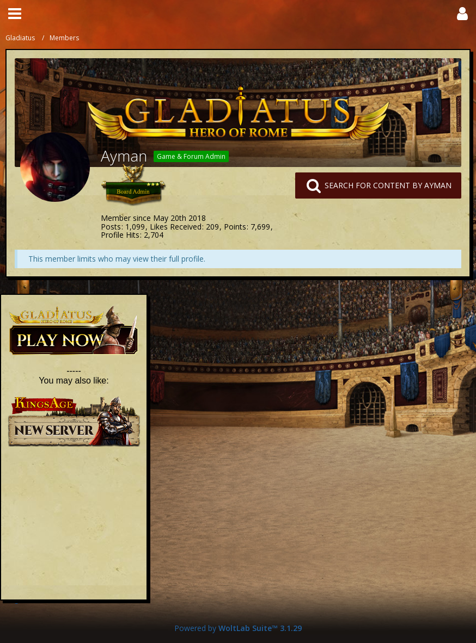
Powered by (238, 628)
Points (235, 226)
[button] (14, 13)
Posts (111, 226)
